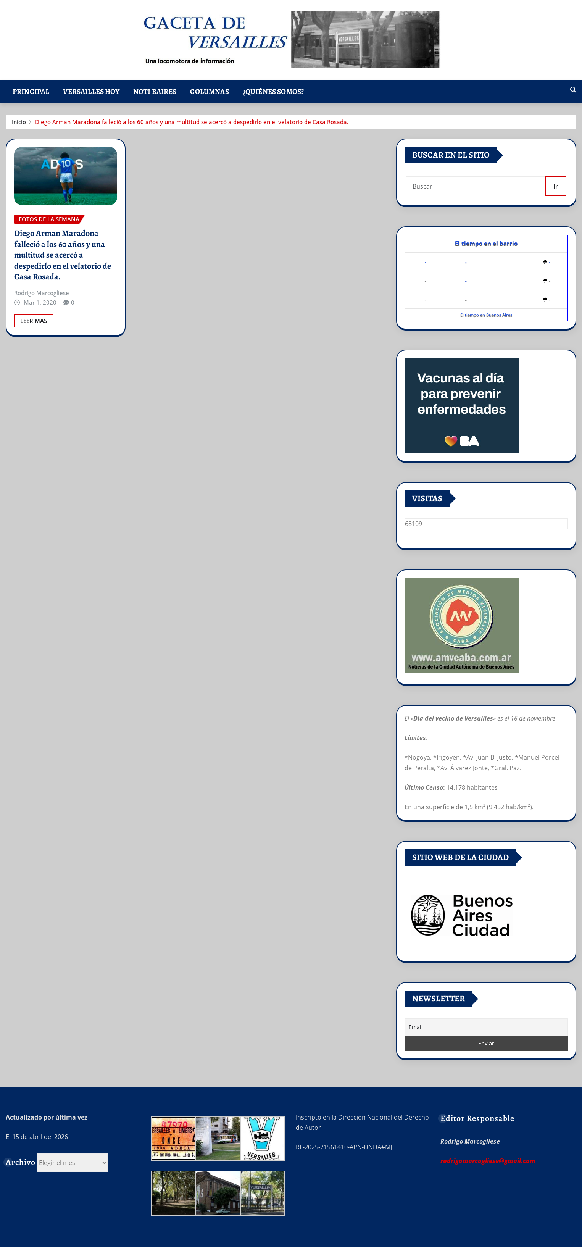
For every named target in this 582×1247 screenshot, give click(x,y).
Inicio (19, 122)
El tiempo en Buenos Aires (486, 315)
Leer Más (33, 320)
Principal (31, 91)
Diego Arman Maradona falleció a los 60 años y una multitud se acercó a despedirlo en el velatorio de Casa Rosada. (191, 122)
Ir (555, 186)
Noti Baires (155, 91)
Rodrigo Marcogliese (41, 293)
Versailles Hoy (91, 91)
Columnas (209, 91)
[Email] (486, 1027)
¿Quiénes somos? (273, 91)
